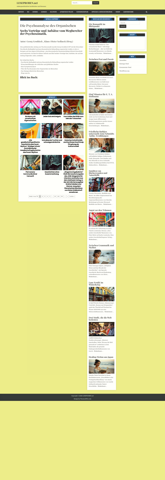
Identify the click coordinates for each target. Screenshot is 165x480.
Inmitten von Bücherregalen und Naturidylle (98, 172)
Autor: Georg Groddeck (31, 41)
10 (55, 196)
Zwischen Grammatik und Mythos (101, 246)
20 (58, 196)
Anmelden (122, 60)
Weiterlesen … (107, 53)
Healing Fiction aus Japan (101, 356)
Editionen (35, 12)
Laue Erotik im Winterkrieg (96, 283)
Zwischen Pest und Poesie (101, 59)
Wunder (118, 12)
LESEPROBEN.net (27, 3)
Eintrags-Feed (124, 64)
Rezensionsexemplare (82, 12)
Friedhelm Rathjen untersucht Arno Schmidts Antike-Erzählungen (101, 133)
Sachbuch (44, 12)
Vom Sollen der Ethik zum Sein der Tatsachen (73, 117)
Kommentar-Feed (125, 67)
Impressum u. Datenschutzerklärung (102, 12)
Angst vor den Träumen (100, 210)
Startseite (21, 12)
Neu (28, 12)
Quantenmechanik (128, 12)
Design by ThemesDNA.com (82, 399)
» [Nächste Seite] (67, 196)
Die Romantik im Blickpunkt (97, 25)
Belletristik (53, 12)
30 (62, 196)
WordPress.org (124, 71)
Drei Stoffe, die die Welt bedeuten (100, 318)
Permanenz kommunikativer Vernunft (30, 174)
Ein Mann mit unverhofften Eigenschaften (30, 118)
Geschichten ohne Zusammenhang (52, 173)
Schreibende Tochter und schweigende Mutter (52, 141)
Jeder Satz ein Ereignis (52, 116)
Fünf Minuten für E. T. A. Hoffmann (101, 95)
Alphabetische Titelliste (66, 12)
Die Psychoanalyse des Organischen (48, 25)
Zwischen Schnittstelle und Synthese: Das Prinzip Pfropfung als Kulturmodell (73, 143)
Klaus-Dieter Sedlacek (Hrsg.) (58, 41)
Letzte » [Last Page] (72, 196)
